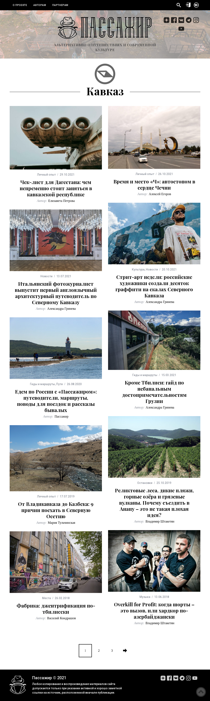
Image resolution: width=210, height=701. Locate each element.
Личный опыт (46, 174)
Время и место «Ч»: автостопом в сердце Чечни (154, 184)
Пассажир (61, 416)
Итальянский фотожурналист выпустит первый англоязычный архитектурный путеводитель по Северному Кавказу (56, 292)
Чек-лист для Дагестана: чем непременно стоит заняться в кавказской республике (56, 188)
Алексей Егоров (160, 194)
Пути (59, 384)
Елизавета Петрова (61, 201)
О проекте (20, 5)
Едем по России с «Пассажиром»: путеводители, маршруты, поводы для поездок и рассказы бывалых (56, 400)
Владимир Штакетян (159, 521)
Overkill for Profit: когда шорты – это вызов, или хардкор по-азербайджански (154, 610)
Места (46, 598)
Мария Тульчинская (61, 522)
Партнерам (60, 5)
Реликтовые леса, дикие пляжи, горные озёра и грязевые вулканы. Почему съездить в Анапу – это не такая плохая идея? (154, 502)
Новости (152, 269)
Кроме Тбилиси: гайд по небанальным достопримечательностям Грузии (154, 391)
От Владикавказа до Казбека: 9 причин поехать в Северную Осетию (56, 510)
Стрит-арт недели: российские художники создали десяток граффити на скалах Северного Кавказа (154, 286)
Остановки (144, 483)
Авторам (39, 5)
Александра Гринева (160, 302)
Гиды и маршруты (144, 375)
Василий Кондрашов (61, 618)
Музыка (144, 597)
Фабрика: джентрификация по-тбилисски (56, 608)
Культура (138, 269)
